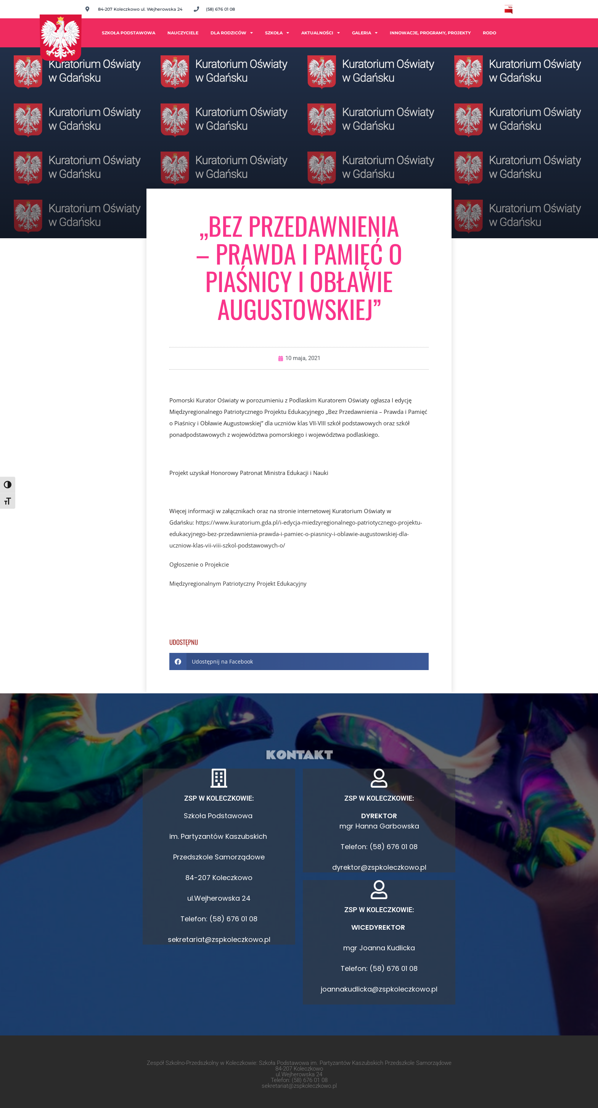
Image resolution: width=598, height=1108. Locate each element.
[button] (299, 661)
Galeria (365, 33)
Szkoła (277, 33)
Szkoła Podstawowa (128, 33)
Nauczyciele (182, 33)
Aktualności (320, 33)
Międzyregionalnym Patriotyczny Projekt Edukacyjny (238, 583)
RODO (489, 33)
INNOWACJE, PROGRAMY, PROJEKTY (430, 33)
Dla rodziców (232, 33)
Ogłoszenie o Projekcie (199, 564)
